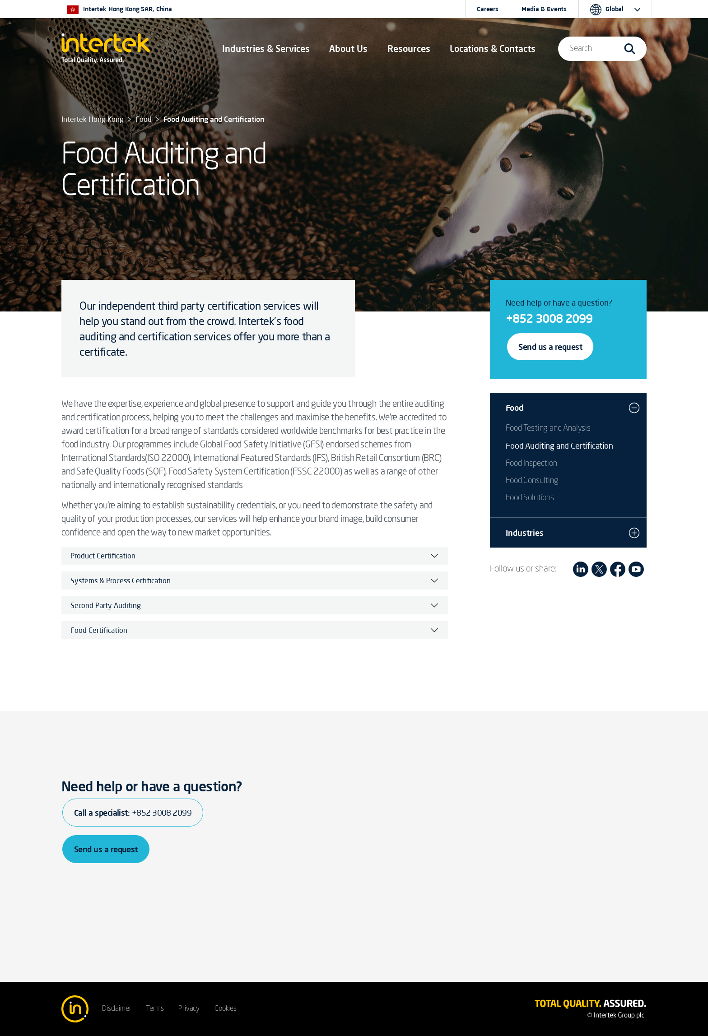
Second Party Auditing (105, 605)
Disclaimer (116, 1009)
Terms (154, 1009)
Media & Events (544, 9)
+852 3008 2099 (549, 318)
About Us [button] (348, 48)
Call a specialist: (132, 813)
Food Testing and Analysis (548, 428)
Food (514, 408)
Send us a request (550, 347)
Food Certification (98, 630)
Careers (487, 9)
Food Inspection (531, 464)
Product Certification (102, 555)
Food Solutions (530, 498)
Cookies (225, 1009)
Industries (525, 533)
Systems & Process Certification (120, 580)
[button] (266, 49)
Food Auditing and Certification (559, 446)
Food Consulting (532, 481)
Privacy (189, 1009)
